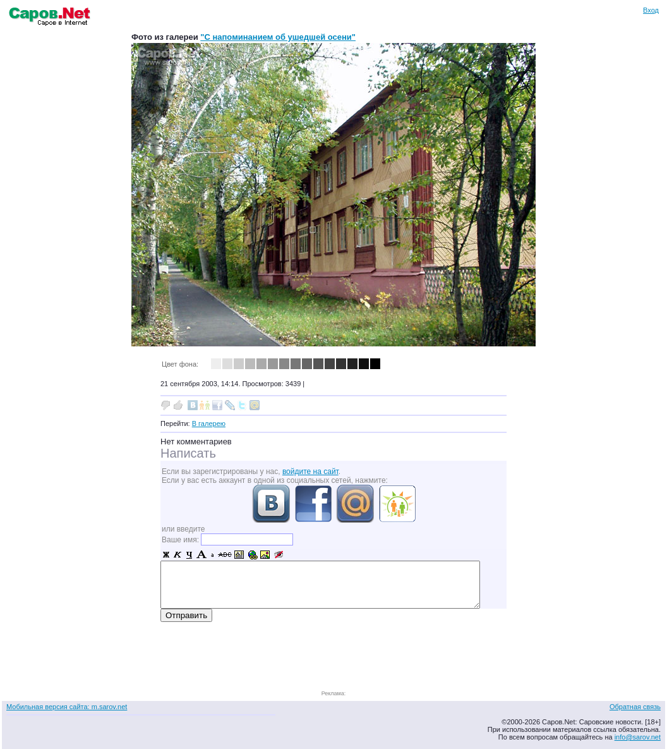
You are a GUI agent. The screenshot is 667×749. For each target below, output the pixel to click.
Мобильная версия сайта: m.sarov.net (66, 706)
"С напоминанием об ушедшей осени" (278, 37)
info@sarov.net (638, 737)
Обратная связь (635, 706)
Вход (651, 10)
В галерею (208, 423)
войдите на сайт (310, 471)
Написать (188, 453)
